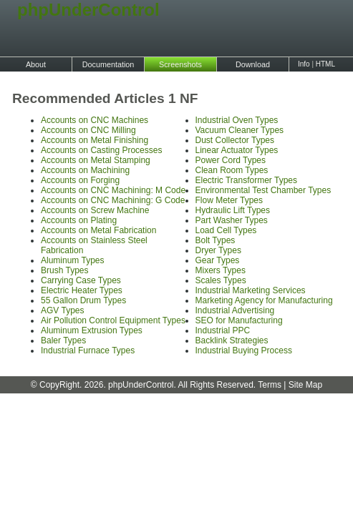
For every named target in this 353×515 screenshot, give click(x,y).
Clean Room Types (232, 170)
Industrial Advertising (235, 310)
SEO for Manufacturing (239, 320)
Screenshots (180, 64)
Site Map (305, 385)
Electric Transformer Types (246, 180)
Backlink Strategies (232, 340)
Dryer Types (218, 250)
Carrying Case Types (81, 280)
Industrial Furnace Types (88, 350)
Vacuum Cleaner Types (239, 130)
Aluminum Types (72, 260)
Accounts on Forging (80, 180)
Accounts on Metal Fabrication (98, 230)
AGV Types (62, 310)
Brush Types (64, 270)
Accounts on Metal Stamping (95, 160)
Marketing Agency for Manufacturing (264, 300)
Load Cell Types (226, 230)
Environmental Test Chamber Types (263, 190)
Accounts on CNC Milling (88, 130)
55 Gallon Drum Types (83, 300)
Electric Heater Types (81, 290)
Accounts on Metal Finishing (94, 140)
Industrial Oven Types (237, 120)
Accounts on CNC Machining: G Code (113, 200)
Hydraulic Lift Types (233, 210)
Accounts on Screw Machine (95, 210)
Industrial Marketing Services (250, 290)
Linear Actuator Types (237, 150)
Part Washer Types (231, 220)
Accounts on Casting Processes (101, 150)
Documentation (108, 64)
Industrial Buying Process (243, 350)
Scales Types (220, 280)
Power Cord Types (230, 160)
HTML (325, 64)
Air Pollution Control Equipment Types (113, 320)
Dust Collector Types (235, 140)
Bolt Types (215, 240)
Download (253, 64)
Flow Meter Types (229, 200)
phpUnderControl (78, 9)
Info (304, 64)
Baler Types (63, 340)
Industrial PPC (223, 330)
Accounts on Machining (85, 170)
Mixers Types (220, 270)
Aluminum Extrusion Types (91, 330)
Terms (269, 385)
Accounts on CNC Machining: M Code (113, 190)
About (36, 64)
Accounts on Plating (79, 220)
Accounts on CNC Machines (94, 120)
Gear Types (217, 260)
